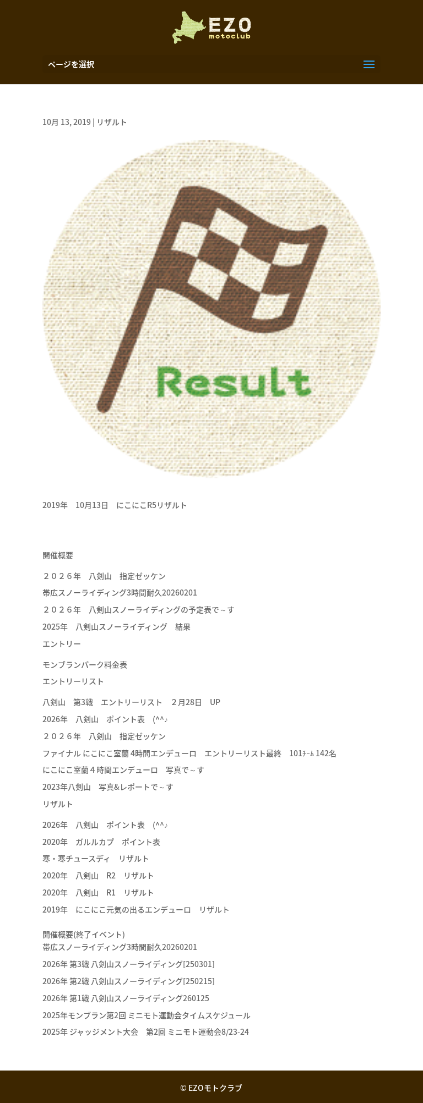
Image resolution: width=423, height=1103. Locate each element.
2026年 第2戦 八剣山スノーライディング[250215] (128, 980)
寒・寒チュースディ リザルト (95, 858)
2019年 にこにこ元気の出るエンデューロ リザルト (136, 909)
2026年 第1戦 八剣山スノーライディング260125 (125, 997)
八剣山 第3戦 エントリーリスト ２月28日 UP (131, 701)
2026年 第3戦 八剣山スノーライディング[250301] (128, 963)
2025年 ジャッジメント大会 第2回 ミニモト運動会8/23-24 (145, 1031)
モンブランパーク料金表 (84, 664)
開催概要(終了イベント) (83, 934)
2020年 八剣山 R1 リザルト (98, 892)
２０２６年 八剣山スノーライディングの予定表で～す (138, 609)
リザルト (111, 121)
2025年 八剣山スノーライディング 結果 (116, 626)
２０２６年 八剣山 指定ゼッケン (104, 575)
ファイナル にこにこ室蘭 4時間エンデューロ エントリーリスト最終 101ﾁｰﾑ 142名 (189, 752)
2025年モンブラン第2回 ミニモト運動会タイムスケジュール (146, 1014)
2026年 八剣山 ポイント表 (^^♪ (105, 718)
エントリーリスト (73, 680)
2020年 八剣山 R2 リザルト (98, 875)
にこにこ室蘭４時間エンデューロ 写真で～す (123, 769)
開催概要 (57, 554)
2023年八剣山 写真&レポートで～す (111, 786)
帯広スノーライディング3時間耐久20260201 (119, 592)
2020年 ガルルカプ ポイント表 (101, 841)
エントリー (61, 643)
